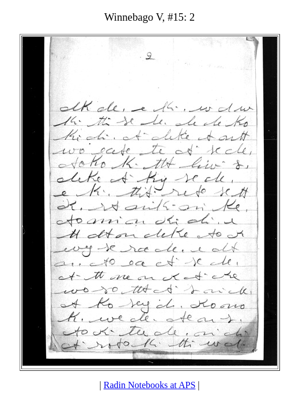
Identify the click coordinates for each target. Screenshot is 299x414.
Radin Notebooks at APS (150, 385)
